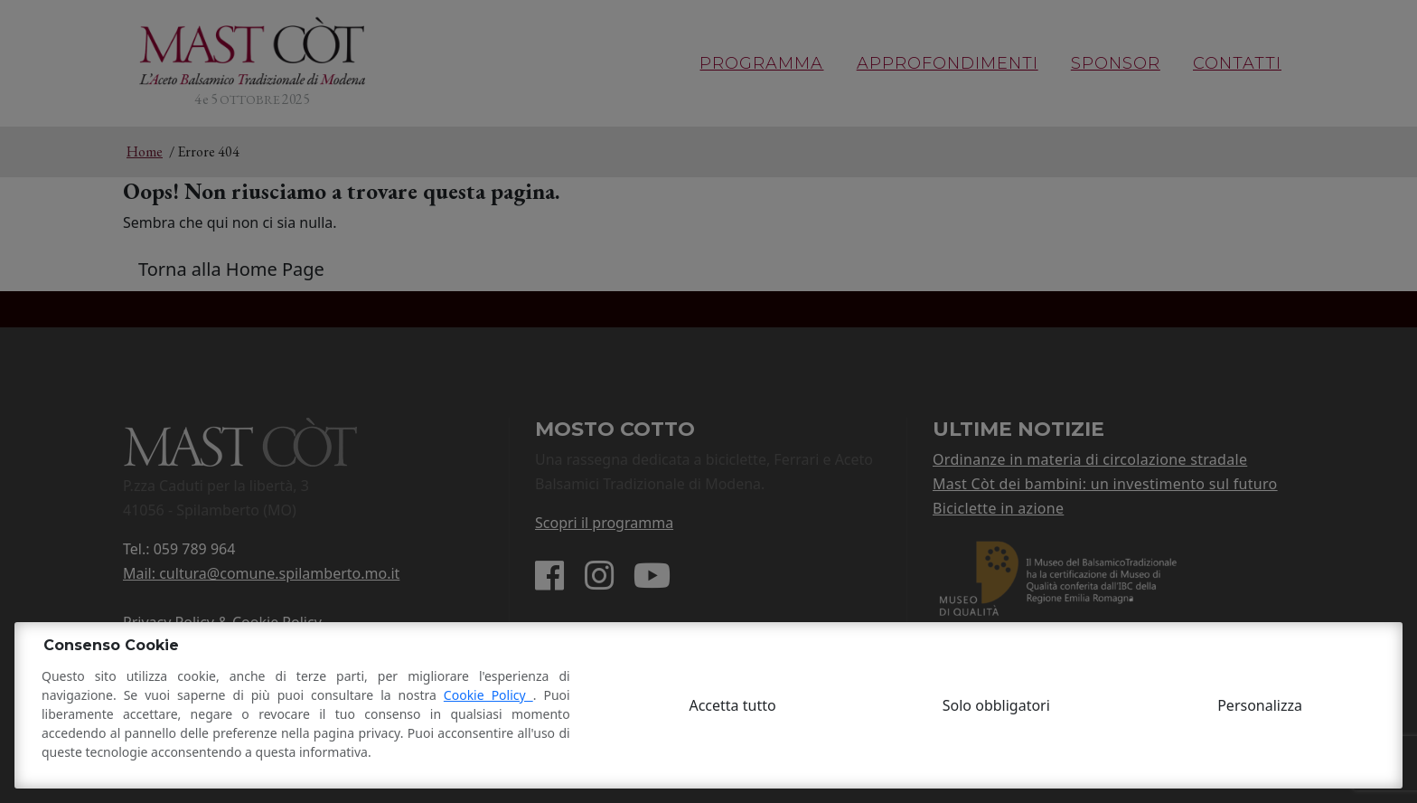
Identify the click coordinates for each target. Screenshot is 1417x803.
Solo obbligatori (996, 705)
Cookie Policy (488, 695)
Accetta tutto (732, 705)
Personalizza (1259, 705)
